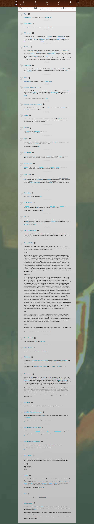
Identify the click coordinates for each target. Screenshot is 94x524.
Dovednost (26, 156)
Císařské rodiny (65, 50)
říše (52, 219)
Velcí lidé (47, 3)
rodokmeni (36, 56)
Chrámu (60, 156)
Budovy (59, 380)
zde (46, 98)
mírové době (26, 224)
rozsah (50, 483)
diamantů (25, 384)
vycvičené (34, 360)
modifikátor (38, 431)
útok (50, 377)
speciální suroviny (44, 222)
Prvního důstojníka (65, 481)
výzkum (27, 131)
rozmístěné (46, 360)
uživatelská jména (35, 517)
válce (35, 224)
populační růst (37, 131)
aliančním (53, 481)
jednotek (34, 222)
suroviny (50, 182)
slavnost (35, 39)
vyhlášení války (27, 207)
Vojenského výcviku (42, 481)
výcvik (54, 233)
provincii (63, 37)
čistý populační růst (27, 109)
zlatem (47, 37)
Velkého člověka (55, 51)
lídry (36, 341)
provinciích (43, 39)
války (29, 196)
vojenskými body (48, 17)
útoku (41, 196)
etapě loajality (42, 341)
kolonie (50, 90)
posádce (55, 360)
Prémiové (51, 381)
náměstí (40, 37)
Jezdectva (38, 222)
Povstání (57, 167)
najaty (53, 366)
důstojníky (37, 350)
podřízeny (49, 179)
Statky (49, 107)
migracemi (28, 417)
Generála (41, 233)
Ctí (31, 483)
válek (54, 206)
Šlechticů (39, 51)
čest (42, 483)
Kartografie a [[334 (54, 221)
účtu (66, 70)
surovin (38, 90)
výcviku (57, 361)
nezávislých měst (37, 182)
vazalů (31, 182)
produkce (31, 93)
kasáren (42, 360)
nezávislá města (65, 178)
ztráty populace (55, 142)
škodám (25, 484)
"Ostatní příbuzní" (51, 54)
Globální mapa (23, 3)
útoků (51, 206)
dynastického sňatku (32, 54)
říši (36, 377)
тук (50, 331)
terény (60, 178)
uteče (52, 484)
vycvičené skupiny (63, 360)
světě (42, 506)
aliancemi (62, 206)
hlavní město (30, 71)
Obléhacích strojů (61, 233)
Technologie (64, 380)
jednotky (38, 360)
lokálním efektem (61, 36)
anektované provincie (63, 68)
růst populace (59, 378)
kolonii (59, 431)
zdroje (43, 378)
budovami (52, 68)
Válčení (58, 3)
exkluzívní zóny (40, 179)
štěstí (31, 37)
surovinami (54, 181)
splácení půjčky (27, 380)
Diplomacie (70, 3)
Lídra (60, 481)
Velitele (25, 483)
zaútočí (27, 221)
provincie (47, 90)
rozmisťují (40, 366)
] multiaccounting (42, 497)
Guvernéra (49, 156)
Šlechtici (32, 53)
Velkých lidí (31, 50)
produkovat (68, 90)
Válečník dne (59, 118)
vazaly (25, 179)
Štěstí (30, 142)
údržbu (54, 378)
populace (58, 37)
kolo (56, 483)
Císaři (34, 156)
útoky (32, 377)
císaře (47, 56)
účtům (35, 509)
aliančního (27, 206)
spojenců (37, 207)
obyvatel (30, 181)
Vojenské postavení (27, 17)
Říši (47, 431)
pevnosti (29, 70)
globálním (50, 36)
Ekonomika (35, 3)
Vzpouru (52, 167)
